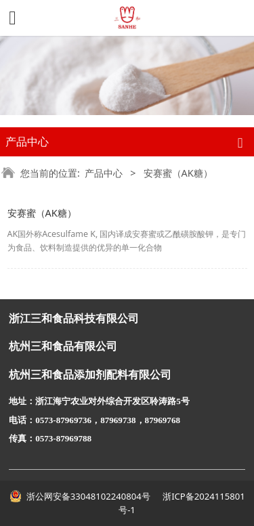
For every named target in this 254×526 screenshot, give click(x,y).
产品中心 (104, 173)
